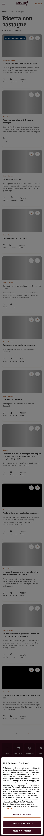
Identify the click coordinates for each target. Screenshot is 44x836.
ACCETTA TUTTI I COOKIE (23, 824)
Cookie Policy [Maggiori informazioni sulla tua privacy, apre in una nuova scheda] (9, 808)
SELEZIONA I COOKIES (22, 831)
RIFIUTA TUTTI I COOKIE (22, 815)
